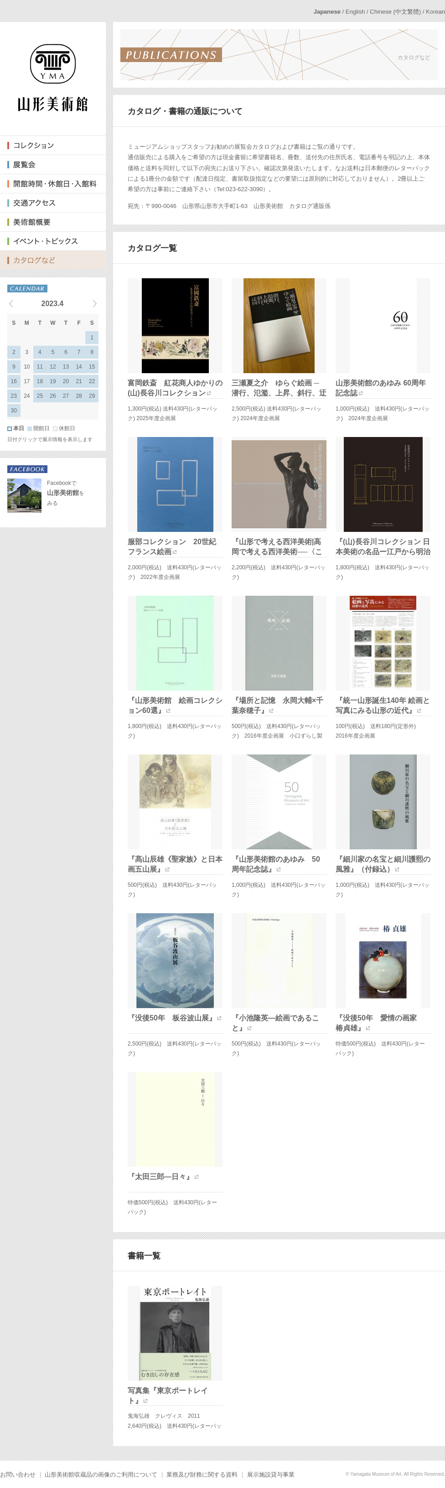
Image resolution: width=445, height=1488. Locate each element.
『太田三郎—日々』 (160, 1177)
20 (66, 381)
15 (92, 367)
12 (53, 367)
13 (66, 367)
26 (53, 396)
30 (14, 410)
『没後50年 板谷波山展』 (172, 1018)
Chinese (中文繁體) (395, 11)
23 (14, 396)
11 (40, 367)
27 (66, 396)
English (355, 11)
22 (92, 381)
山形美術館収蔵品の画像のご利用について (101, 1474)
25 (40, 396)
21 (79, 381)
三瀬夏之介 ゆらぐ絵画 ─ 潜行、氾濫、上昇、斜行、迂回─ (279, 393)
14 (79, 367)
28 (79, 396)
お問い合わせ (18, 1474)
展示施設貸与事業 (271, 1474)
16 (14, 381)
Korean (435, 11)
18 (40, 381)
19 (53, 381)
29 (92, 396)
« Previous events (22, 303)
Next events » (83, 303)
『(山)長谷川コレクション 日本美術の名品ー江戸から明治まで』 (383, 552)
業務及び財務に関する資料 (202, 1474)
